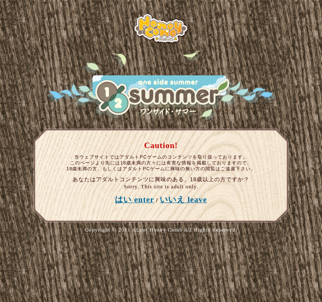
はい (134, 199)
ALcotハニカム (161, 28)
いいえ (183, 199)
